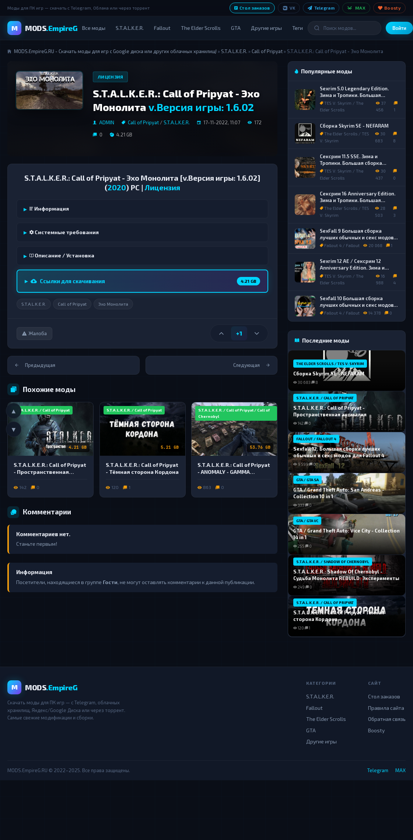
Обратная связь (387, 719)
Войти (399, 28)
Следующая (251, 365)
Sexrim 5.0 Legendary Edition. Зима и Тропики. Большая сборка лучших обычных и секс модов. (357, 98)
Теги (297, 28)
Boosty (389, 7)
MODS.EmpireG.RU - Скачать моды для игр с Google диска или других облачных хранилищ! (115, 51)
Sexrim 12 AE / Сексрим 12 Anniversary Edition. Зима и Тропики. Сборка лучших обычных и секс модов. (352, 271)
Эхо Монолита (113, 303)
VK (289, 8)
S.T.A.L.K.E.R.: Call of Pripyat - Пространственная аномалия (50, 472)
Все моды (93, 28)
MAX (356, 8)
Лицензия (110, 76)
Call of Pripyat (267, 51)
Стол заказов (252, 7)
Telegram (321, 7)
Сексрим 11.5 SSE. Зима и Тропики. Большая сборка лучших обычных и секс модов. (357, 162)
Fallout (162, 28)
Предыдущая (35, 365)
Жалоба (34, 333)
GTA (236, 28)
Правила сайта (386, 708)
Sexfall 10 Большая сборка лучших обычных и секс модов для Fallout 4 (356, 304)
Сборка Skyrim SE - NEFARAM (354, 126)
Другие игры (266, 28)
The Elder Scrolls (201, 28)
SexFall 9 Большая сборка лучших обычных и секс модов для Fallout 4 (356, 237)
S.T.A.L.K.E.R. (130, 28)
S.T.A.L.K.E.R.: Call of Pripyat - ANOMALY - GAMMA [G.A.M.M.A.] (233, 472)
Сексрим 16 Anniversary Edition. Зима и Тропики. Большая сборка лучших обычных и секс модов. (357, 203)
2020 (117, 187)
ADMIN (106, 122)
